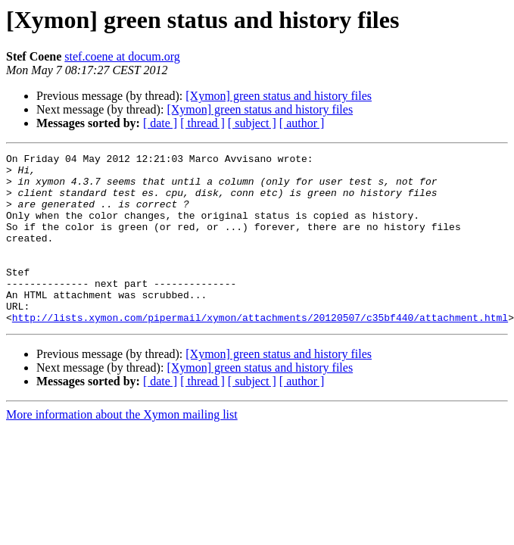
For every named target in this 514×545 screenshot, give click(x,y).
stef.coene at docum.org (122, 56)
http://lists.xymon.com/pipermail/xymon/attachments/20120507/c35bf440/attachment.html (260, 351)
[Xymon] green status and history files (278, 95)
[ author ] (302, 123)
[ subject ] (252, 123)
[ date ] (160, 123)
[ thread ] (202, 123)
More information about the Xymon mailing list (122, 448)
